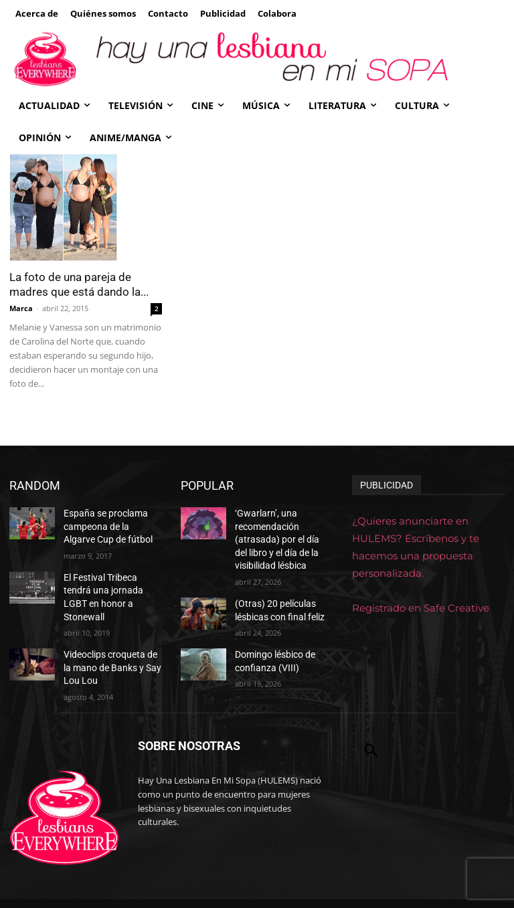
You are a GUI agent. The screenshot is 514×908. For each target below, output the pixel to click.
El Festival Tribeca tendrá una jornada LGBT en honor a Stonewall (109, 582)
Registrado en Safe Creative (420, 608)
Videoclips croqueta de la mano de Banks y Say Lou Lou (110, 641)
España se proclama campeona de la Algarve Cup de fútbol (107, 524)
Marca (21, 308)
